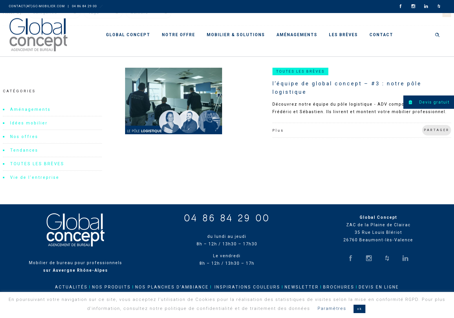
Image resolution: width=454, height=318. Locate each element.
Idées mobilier (29, 123)
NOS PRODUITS (111, 287)
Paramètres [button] (332, 308)
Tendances (24, 150)
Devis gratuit (426, 102)
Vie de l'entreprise (34, 177)
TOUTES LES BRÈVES (37, 163)
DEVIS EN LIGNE (379, 287)
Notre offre (178, 34)
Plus (278, 130)
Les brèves (343, 34)
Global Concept (128, 34)
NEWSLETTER (302, 287)
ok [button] (359, 309)
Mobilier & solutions (236, 34)
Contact (381, 34)
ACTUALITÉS (71, 287)
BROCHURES (338, 287)
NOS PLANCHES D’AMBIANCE (172, 287)
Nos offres (24, 136)
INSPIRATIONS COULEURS (247, 287)
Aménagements (297, 34)
